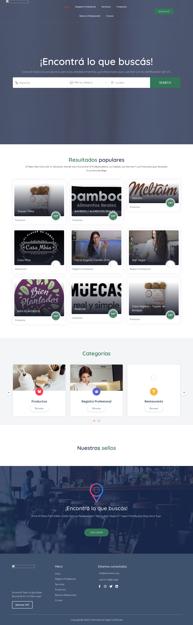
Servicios (106, 6)
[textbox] (90, 82)
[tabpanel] (39, 390)
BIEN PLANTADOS (28, 311)
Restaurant (20, 269)
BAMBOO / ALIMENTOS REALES (95, 211)
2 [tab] (98, 420)
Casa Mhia (24, 260)
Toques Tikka (25, 211)
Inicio (66, 6)
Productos (122, 6)
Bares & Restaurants (90, 16)
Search (165, 82)
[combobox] (90, 82)
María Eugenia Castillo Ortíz (92, 260)
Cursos (110, 16)
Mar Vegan (139, 260)
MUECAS (80, 309)
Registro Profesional (85, 6)
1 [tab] (94, 420)
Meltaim (137, 198)
